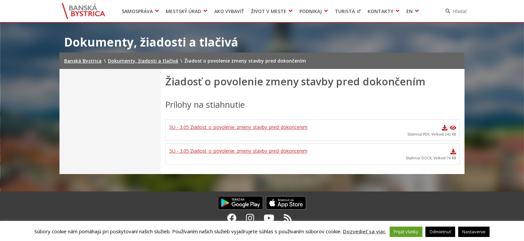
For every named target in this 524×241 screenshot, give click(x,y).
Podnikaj (310, 11)
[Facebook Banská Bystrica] (232, 218)
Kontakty (380, 11)
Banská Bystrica (83, 11)
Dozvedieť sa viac (364, 231)
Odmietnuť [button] (440, 232)
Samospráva (137, 11)
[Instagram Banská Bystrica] (250, 218)
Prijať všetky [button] (406, 232)
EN (409, 11)
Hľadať (459, 11)
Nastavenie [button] (474, 232)
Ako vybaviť (229, 11)
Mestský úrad (183, 11)
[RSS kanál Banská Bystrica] (288, 218)
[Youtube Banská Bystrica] (269, 218)
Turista (345, 11)
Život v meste (268, 11)
